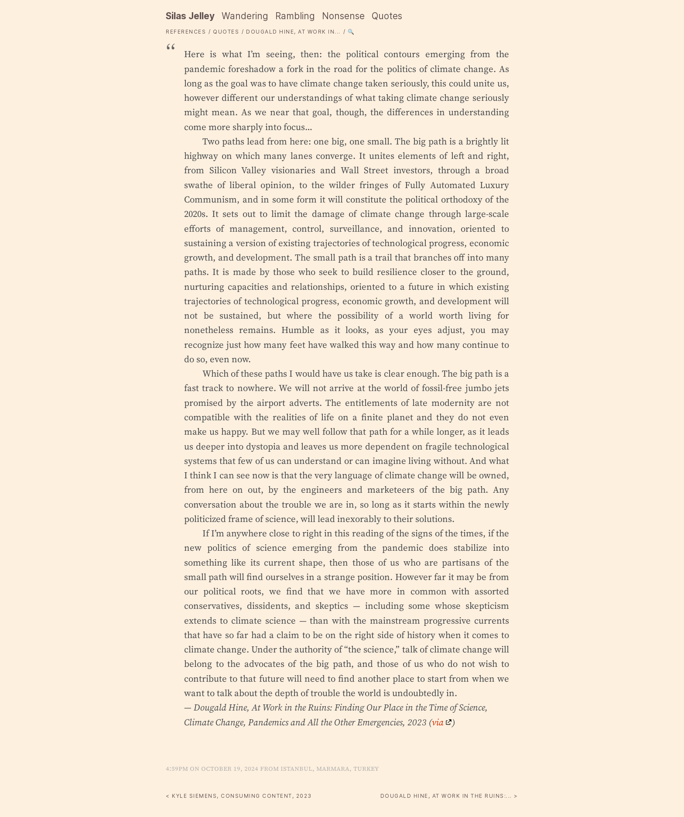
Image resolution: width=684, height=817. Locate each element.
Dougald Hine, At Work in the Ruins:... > (449, 796)
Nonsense (343, 15)
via (438, 722)
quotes (226, 31)
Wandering (245, 15)
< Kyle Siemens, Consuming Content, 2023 (239, 796)
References (186, 31)
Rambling (295, 15)
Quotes (387, 15)
